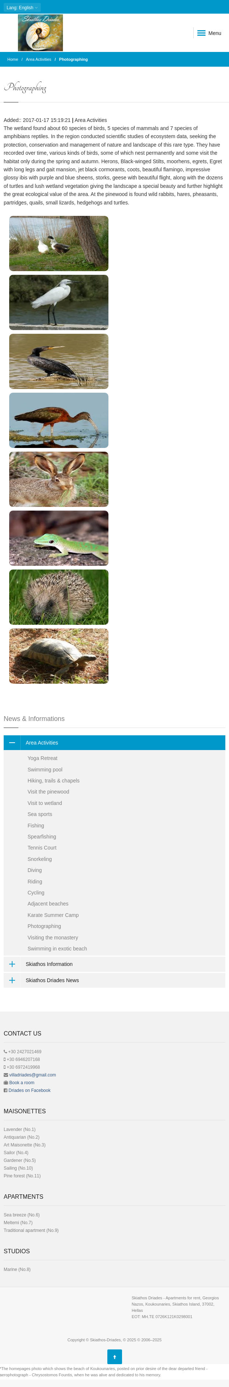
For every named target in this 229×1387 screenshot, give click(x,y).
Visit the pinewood (48, 792)
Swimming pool (45, 770)
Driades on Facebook (29, 1090)
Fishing (36, 826)
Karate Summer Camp (53, 915)
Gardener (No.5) (20, 1160)
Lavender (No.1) (20, 1129)
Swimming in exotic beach (57, 949)
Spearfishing (42, 837)
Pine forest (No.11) (22, 1175)
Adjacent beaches (48, 904)
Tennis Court (42, 848)
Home (12, 59)
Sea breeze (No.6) (22, 1215)
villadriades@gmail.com (32, 1075)
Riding (35, 882)
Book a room (21, 1082)
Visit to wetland (45, 803)
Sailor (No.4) (16, 1152)
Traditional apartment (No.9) (31, 1230)
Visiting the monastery (53, 938)
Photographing (44, 926)
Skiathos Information (38, 964)
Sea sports (40, 814)
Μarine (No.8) (17, 1269)
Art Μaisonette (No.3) (25, 1145)
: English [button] (22, 7)
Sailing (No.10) (18, 1168)
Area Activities (38, 59)
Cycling (36, 893)
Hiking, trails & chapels (54, 781)
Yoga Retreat (42, 758)
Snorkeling (40, 859)
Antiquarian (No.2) (21, 1137)
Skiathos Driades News (41, 980)
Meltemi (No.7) (18, 1222)
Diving (35, 870)
